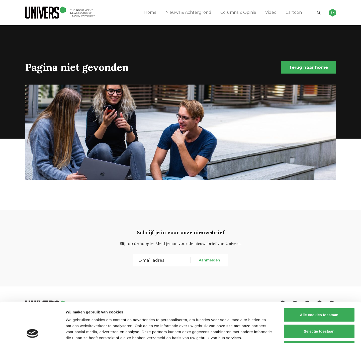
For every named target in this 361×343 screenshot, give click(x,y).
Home (150, 12)
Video (271, 12)
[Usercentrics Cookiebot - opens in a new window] (32, 333)
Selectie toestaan (319, 294)
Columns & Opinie (238, 12)
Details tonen (271, 333)
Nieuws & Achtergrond (188, 12)
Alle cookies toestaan (319, 277)
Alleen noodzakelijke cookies (319, 310)
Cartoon (294, 12)
